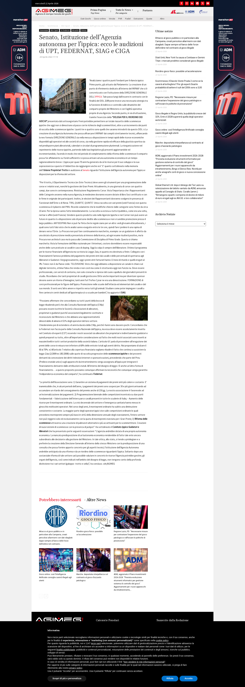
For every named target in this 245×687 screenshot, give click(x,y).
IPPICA (98, 96)
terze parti (96, 643)
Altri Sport (65, 26)
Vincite (112, 18)
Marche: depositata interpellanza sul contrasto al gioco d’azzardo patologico (92, 577)
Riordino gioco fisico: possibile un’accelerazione (178, 71)
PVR (120, 18)
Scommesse (53, 26)
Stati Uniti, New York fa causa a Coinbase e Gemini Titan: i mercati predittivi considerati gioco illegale (180, 59)
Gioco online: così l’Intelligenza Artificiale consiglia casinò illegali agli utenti (55, 577)
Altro (162, 18)
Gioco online (100, 18)
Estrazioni (138, 18)
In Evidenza (65, 30)
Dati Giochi (86, 18)
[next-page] (46, 596)
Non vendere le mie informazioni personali (144, 662)
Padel (128, 18)
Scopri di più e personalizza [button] (66, 678)
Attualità (75, 30)
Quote (149, 18)
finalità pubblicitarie (65, 649)
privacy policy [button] (75, 668)
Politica (83, 30)
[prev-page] (41, 596)
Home (42, 26)
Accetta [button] (188, 678)
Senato (86, 170)
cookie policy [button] (162, 640)
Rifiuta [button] (170, 678)
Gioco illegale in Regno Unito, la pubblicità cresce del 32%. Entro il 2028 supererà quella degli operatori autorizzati (180, 116)
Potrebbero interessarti (60, 500)
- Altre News (95, 500)
